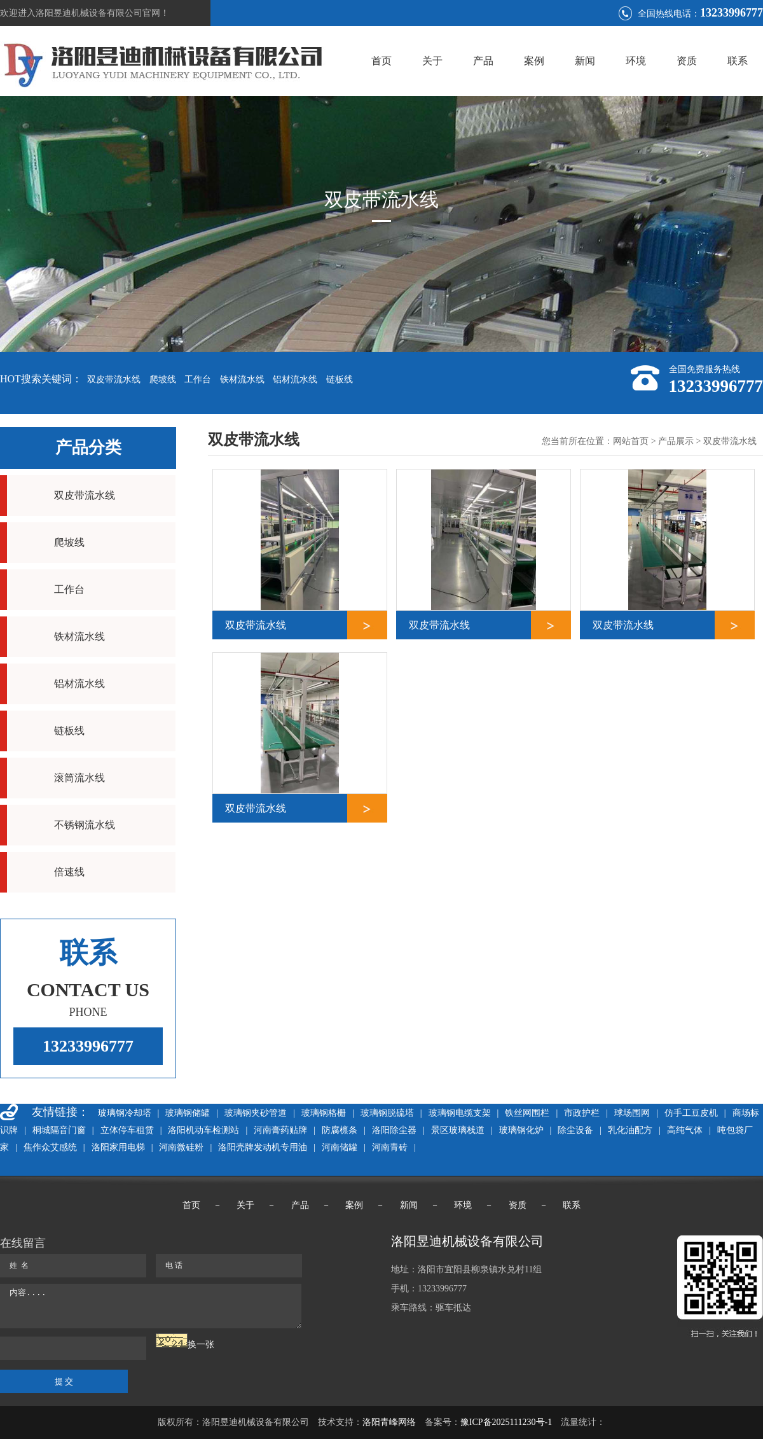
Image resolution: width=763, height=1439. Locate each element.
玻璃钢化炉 (521, 1130)
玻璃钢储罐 (187, 1113)
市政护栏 (582, 1113)
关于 (432, 60)
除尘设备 (575, 1130)
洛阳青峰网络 (389, 1422)
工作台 (197, 379)
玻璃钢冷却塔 (124, 1113)
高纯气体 (685, 1130)
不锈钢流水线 (84, 824)
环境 (636, 60)
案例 (534, 60)
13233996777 (88, 1046)
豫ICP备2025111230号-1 (506, 1422)
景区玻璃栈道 (458, 1130)
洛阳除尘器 (394, 1130)
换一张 (201, 1344)
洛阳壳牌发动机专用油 (262, 1147)
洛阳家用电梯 (118, 1147)
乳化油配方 (630, 1130)
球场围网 (632, 1113)
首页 (381, 60)
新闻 (585, 60)
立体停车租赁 (127, 1130)
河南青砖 (390, 1147)
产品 (483, 60)
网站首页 (631, 441)
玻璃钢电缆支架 (460, 1113)
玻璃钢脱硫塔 (387, 1113)
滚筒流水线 (79, 777)
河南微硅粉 (181, 1147)
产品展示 (676, 441)
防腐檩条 (339, 1130)
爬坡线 (162, 379)
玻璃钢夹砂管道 (255, 1113)
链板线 (339, 379)
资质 (687, 60)
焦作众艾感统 (50, 1147)
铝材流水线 (295, 379)
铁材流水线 (242, 379)
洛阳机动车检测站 (203, 1130)
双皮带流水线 (114, 379)
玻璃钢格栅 (323, 1113)
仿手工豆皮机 (691, 1113)
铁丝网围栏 (527, 1113)
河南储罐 (339, 1147)
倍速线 (69, 871)
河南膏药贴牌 (280, 1130)
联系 (737, 60)
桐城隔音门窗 (59, 1130)
